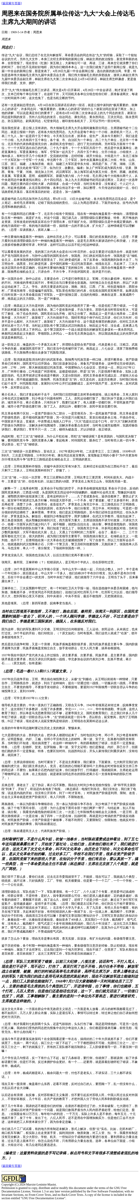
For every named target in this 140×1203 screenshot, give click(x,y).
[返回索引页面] (12, 3)
